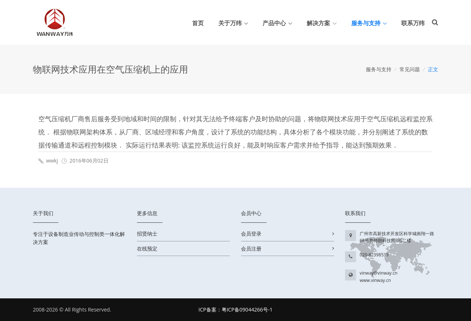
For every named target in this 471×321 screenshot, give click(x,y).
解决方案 (322, 23)
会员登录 (251, 233)
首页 (198, 23)
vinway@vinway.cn (379, 273)
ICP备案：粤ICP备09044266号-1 (236, 309)
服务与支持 (365, 23)
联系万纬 (413, 23)
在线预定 (147, 248)
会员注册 (251, 248)
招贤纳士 (147, 233)
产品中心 (274, 23)
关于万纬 (230, 23)
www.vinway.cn (375, 280)
